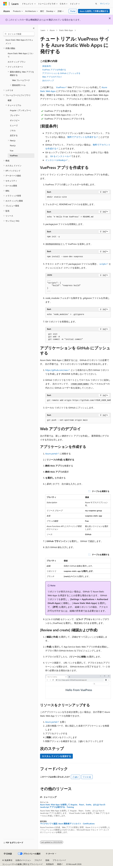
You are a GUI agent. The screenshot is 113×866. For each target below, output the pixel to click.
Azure (52, 30)
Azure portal (51, 453)
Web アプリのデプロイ (52, 76)
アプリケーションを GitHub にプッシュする (61, 73)
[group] (78, 400)
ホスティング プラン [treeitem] (17, 61)
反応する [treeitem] (14, 135)
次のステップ (48, 80)
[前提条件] (46, 66)
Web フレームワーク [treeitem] (21, 80)
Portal (72, 11)
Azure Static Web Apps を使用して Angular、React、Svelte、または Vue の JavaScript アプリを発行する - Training (72, 805)
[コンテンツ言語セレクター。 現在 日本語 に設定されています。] (7, 854)
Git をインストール (59, 156)
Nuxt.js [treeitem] (13, 145)
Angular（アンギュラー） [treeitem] (21, 110)
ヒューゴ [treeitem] (14, 125)
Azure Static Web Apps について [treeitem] (20, 55)
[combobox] (18, 34)
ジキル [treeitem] (13, 130)
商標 (59, 864)
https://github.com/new (56, 370)
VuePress (60, 87)
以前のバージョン (23, 860)
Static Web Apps (66, 30)
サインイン (105, 3)
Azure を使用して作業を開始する (94, 11)
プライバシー (58, 860)
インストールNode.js (55, 160)
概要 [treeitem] (10, 100)
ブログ (37, 860)
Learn (43, 30)
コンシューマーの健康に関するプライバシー (21, 864)
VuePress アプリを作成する (54, 69)
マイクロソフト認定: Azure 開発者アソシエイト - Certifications (67, 823)
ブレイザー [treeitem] (15, 115)
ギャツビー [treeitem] (15, 120)
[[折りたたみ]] (34, 28)
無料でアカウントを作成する (81, 136)
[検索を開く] (96, 3)
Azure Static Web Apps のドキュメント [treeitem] (19, 42)
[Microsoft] (5, 4)
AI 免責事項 (7, 860)
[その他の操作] (108, 30)
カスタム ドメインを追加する (56, 756)
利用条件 (50, 864)
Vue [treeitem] (11, 150)
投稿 (47, 860)
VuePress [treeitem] (14, 155)
